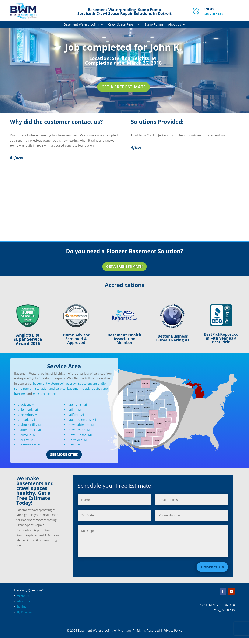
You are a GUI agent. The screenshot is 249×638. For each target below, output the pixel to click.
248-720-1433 (213, 14)
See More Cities (64, 454)
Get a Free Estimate (123, 87)
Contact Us (212, 567)
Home (23, 596)
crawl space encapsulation (89, 383)
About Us (174, 24)
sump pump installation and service (40, 388)
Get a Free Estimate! (124, 266)
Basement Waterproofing (81, 24)
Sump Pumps (154, 24)
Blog (22, 607)
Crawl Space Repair (122, 24)
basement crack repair (83, 388)
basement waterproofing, (51, 383)
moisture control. (45, 394)
